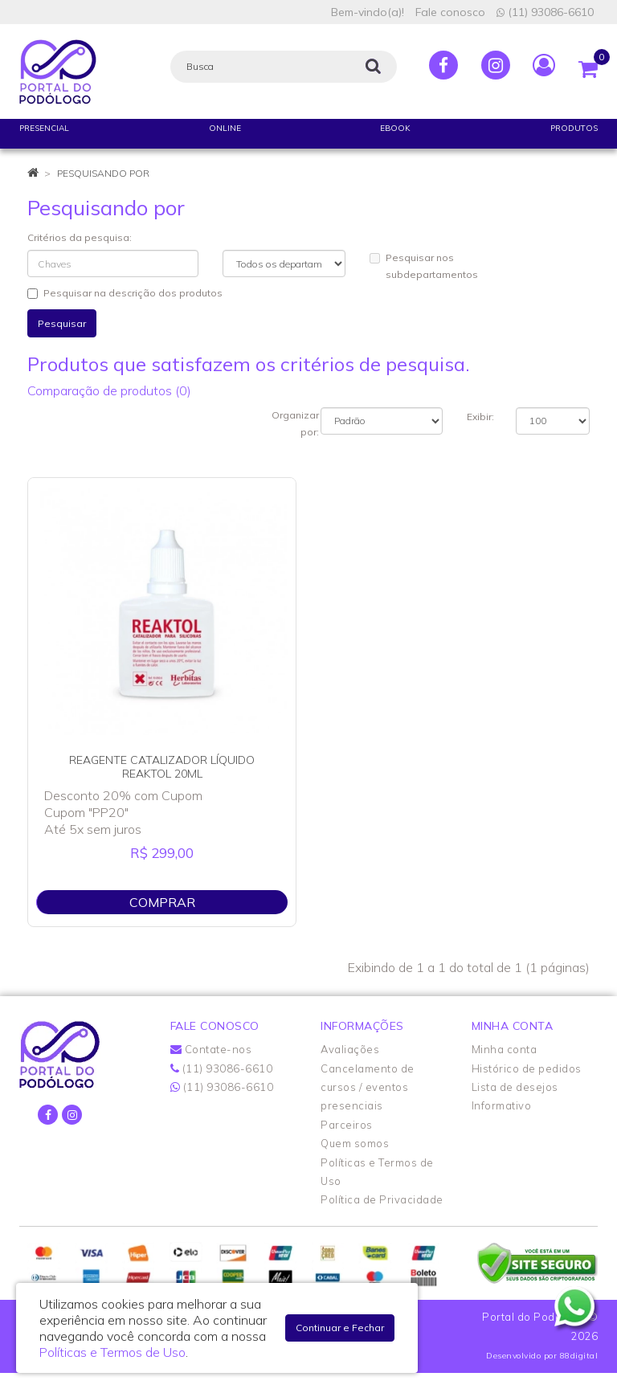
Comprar (162, 902)
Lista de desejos (515, 1087)
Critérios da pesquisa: (79, 237)
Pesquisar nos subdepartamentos (424, 265)
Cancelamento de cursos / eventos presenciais (368, 1087)
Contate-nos (211, 1049)
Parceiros (347, 1124)
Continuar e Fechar (340, 1328)
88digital (579, 1355)
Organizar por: (295, 423)
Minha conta (504, 1049)
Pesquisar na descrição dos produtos (125, 293)
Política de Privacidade (382, 1199)
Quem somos (355, 1143)
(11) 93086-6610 (545, 12)
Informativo (502, 1105)
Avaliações (350, 1049)
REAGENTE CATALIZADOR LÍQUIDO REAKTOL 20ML (162, 767)
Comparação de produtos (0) (109, 390)
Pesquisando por (103, 173)
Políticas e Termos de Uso (112, 1352)
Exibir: (480, 417)
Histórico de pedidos (527, 1068)
